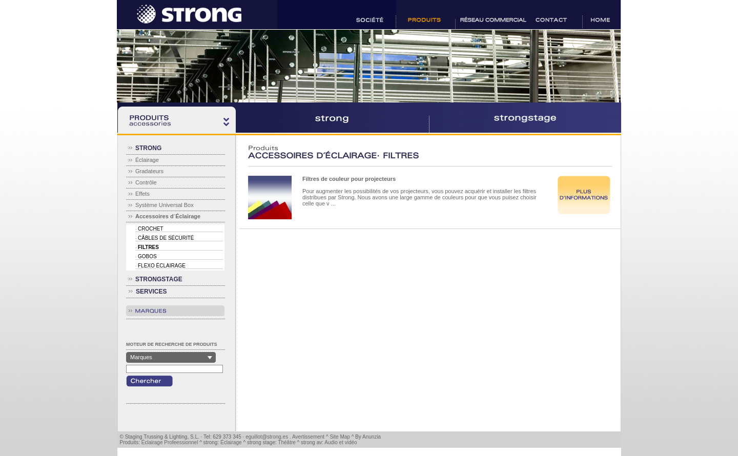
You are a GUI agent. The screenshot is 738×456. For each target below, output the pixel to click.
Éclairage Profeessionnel (169, 442)
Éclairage (147, 160)
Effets (142, 194)
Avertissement (308, 437)
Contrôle (146, 182)
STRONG (148, 148)
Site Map (340, 437)
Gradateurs (149, 171)
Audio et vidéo (340, 442)
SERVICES (151, 291)
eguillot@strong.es (266, 437)
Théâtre (286, 442)
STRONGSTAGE (158, 279)
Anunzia (371, 437)
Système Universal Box (164, 205)
